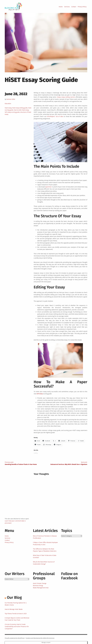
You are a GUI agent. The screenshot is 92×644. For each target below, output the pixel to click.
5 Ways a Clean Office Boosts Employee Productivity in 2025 (45, 543)
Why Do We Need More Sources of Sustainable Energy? (43, 563)
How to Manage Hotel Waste (14, 609)
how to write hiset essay (21, 110)
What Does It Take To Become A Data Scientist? (44, 556)
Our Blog (14, 597)
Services (67, 7)
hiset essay (8, 108)
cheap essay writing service (66, 97)
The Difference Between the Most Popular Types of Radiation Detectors (44, 550)
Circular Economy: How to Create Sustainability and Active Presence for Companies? (17, 627)
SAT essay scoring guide (12, 112)
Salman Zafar (11, 99)
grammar (49, 187)
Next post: (66, 463)
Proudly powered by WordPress (14, 638)
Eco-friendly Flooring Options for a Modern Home (16, 604)
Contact (73, 7)
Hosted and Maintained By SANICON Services (40, 638)
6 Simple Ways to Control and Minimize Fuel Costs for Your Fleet (17, 619)
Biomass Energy (38, 585)
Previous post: (25, 463)
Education (8, 103)
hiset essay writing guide (20, 108)
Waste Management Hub (40, 588)
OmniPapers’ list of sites (55, 116)
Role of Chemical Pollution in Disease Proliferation (45, 537)
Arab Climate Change (39, 583)
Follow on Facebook (69, 575)
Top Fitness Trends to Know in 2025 (16, 613)
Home (61, 7)
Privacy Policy (82, 7)
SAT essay (40, 394)
